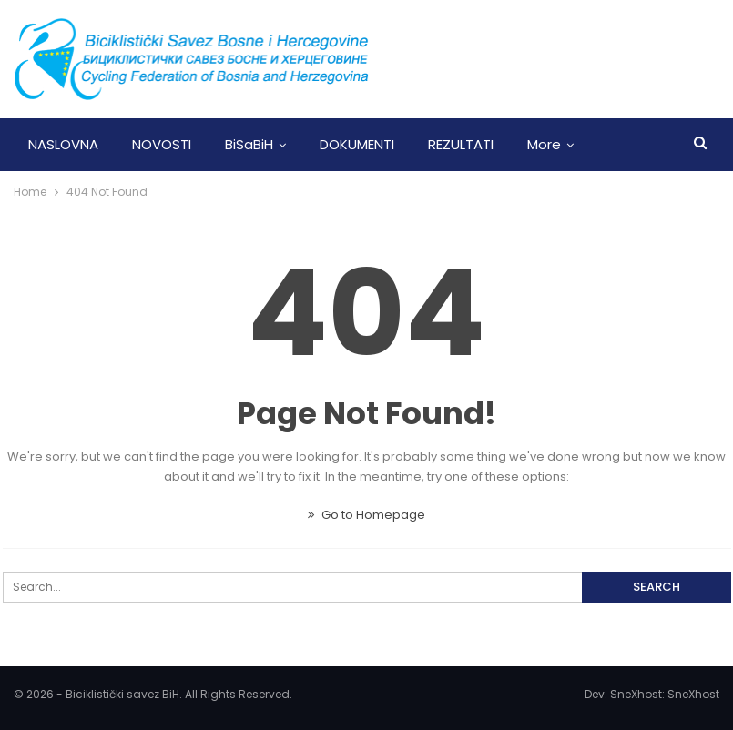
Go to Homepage (366, 514)
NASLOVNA (63, 144)
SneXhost (693, 694)
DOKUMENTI (357, 144)
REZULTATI (461, 144)
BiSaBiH (249, 144)
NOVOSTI (161, 144)
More (544, 144)
